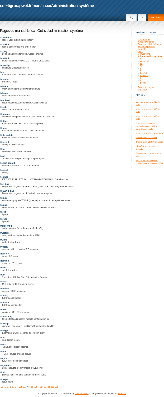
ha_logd (4, 51)
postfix (143, 83)
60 (45, 386)
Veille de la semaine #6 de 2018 (149, 133)
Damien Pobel (82, 393)
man (36, 5)
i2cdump (4, 261)
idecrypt (4, 330)
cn (141, 63)
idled (2, 372)
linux (45, 5)
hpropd (3, 219)
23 (32, 386)
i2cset (3, 268)
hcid (2, 72)
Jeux (140, 51)
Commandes (144, 39)
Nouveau (142, 89)
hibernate (5, 114)
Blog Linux (140, 94)
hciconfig (5, 65)
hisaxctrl (4, 142)
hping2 (3, 198)
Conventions (144, 54)
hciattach (4, 58)
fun (141, 59)
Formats (142, 49)
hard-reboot (6, 37)
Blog (131, 17)
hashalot (4, 44)
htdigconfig (6, 226)
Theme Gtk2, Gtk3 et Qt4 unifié (149, 142)
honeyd (4, 170)
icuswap (4, 323)
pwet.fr (25, 5)
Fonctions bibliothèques (149, 44)
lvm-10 (143, 73)
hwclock (4, 233)
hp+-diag (4, 184)
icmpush (4, 302)
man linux (156, 17)
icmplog (4, 295)
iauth (2, 275)
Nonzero (122, 393)
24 (36, 386)
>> (56, 386)
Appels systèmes (146, 42)
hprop (3, 212)
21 (24, 386)
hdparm (4, 93)
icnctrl (3, 310)
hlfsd (2, 149)
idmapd (4, 379)
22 (28, 386)
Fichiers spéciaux (146, 46)
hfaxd (3, 107)
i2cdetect (4, 254)
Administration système (72, 5)
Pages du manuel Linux (17, 31)
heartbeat (5, 100)
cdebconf (144, 61)
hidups (3, 128)
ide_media (5, 365)
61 (49, 386)
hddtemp (4, 86)
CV (142, 17)
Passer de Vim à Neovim (146, 138)
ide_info (4, 358)
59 (41, 386)
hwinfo (3, 240)
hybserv (4, 247)
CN (141, 66)
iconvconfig (6, 316)
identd (3, 351)
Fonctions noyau (146, 87)
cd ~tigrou (9, 5)
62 (52, 386)
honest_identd (7, 163)
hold (2, 156)
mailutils (144, 75)
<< (2, 386)
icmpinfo (4, 289)
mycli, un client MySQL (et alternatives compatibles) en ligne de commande (148, 126)
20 (20, 386)
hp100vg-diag (7, 191)
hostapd (4, 177)
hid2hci (4, 121)
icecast (3, 281)
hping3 (3, 205)
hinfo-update (6, 135)
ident (2, 337)
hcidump (4, 79)
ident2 (3, 344)
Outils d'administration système (60, 31)
